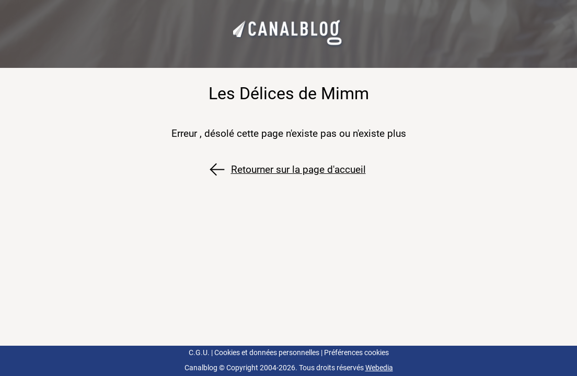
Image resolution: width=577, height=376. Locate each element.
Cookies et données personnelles (266, 352)
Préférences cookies (356, 352)
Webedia (379, 367)
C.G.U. (199, 352)
